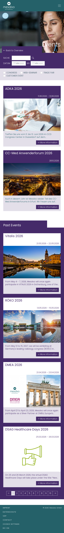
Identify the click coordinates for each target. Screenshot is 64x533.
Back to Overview (14, 50)
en (8, 528)
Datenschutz (9, 512)
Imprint (6, 508)
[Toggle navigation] (59, 5)
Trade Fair (48, 72)
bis (28, 63)
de (4, 528)
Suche (6, 58)
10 (50, 493)
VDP (5, 516)
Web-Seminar (30, 72)
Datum (6, 63)
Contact (7, 520)
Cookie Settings (11, 524)
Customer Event (14, 75)
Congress (11, 72)
